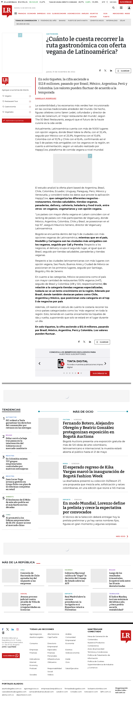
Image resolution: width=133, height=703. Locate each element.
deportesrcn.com (23, 695)
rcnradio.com (76, 692)
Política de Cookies (96, 661)
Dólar (122, 20)
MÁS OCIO (120, 536)
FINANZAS (22, 13)
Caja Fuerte (52, 637)
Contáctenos (93, 646)
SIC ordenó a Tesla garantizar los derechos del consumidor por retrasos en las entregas (18, 424)
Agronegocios (36, 634)
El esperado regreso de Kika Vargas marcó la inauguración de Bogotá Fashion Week (93, 471)
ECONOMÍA (31, 13)
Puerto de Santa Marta (78, 20)
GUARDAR (123, 71)
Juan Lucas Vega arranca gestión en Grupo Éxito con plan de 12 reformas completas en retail (18, 484)
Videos (50, 675)
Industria (10, 456)
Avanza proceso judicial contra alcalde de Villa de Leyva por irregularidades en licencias (30, 603)
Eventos (68, 650)
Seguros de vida (22, 24)
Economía (69, 643)
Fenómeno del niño (48, 20)
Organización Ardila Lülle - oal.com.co (121, 690)
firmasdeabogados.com (75, 689)
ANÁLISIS (85, 13)
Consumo (34, 643)
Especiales (52, 650)
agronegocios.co (31, 689)
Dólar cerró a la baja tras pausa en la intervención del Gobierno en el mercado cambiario (16, 443)
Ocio (67, 662)
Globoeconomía (72, 653)
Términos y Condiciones (98, 652)
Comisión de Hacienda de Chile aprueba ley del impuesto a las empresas (30, 578)
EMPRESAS (41, 13)
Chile (22, 570)
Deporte (68, 594)
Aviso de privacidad (96, 649)
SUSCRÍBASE (126, 2)
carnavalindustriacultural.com (41, 692)
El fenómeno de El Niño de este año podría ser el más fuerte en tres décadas (18, 504)
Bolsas (9, 435)
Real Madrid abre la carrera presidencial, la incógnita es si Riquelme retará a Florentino (75, 603)
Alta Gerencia (53, 634)
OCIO (49, 13)
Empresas (34, 650)
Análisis (68, 634)
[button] (38, 364)
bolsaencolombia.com (97, 689)
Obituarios (52, 662)
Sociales (33, 675)
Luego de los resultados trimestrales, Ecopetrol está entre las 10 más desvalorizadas (120, 579)
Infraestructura (54, 659)
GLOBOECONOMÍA (59, 13)
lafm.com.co (105, 692)
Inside (67, 659)
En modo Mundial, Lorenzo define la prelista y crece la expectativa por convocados (94, 507)
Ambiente (10, 497)
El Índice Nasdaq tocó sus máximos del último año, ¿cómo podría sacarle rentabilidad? (118, 603)
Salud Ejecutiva (71, 668)
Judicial (23, 594)
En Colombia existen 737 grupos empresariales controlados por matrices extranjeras (17, 464)
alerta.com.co (8, 695)
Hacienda (68, 570)
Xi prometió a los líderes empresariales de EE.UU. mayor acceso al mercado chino (18, 522)
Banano (62, 20)
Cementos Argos (97, 20)
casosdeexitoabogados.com (14, 692)
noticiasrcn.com (91, 692)
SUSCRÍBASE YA (100, 373)
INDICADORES (118, 13)
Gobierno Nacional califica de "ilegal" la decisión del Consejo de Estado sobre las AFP (76, 578)
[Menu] (16, 13)
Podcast (33, 668)
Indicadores (35, 659)
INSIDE (127, 13)
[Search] (113, 8)
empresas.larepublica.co (51, 689)
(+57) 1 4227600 (9, 647)
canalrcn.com (62, 692)
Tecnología (114, 594)
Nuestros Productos (96, 643)
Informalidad (111, 20)
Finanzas (33, 653)
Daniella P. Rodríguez (45, 98)
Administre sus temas (13, 120)
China (8, 515)
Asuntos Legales (36, 637)
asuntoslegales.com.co (11, 689)
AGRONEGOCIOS (73, 13)
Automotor (11, 417)
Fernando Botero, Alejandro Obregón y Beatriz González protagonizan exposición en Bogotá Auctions (88, 430)
